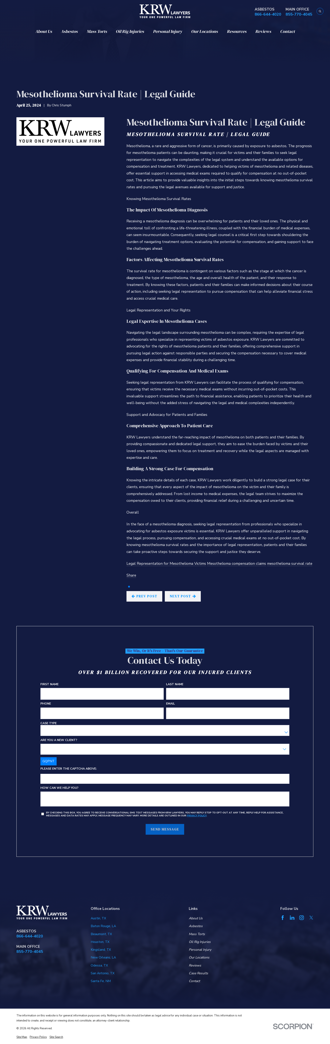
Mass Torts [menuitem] (97, 31)
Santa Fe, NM (101, 981)
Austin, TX (98, 918)
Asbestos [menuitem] (69, 31)
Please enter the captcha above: (68, 769)
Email (170, 704)
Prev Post (144, 596)
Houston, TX (100, 942)
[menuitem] (21, 1037)
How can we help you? (59, 788)
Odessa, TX (99, 965)
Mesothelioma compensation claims (236, 563)
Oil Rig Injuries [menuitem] (130, 31)
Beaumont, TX (101, 934)
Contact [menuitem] (287, 31)
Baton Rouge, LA (103, 926)
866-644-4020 (268, 14)
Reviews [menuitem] (263, 31)
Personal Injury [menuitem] (167, 31)
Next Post (183, 596)
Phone (45, 704)
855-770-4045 (299, 14)
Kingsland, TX (101, 949)
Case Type (48, 723)
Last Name (175, 684)
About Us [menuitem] (43, 31)
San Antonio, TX (102, 973)
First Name (49, 684)
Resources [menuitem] (236, 31)
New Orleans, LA (103, 957)
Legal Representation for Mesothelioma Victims (166, 563)
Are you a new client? (58, 740)
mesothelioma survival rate (289, 563)
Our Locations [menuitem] (204, 31)
